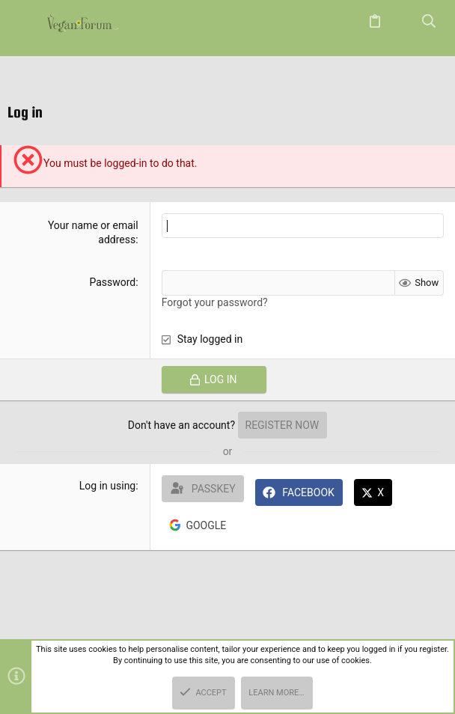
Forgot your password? (215, 302)
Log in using (107, 486)
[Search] (429, 22)
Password (112, 282)
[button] (26, 22)
